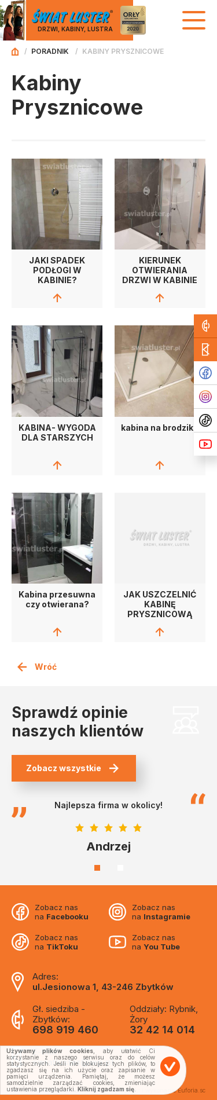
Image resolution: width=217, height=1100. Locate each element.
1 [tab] (97, 868)
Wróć (37, 667)
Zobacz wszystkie (72, 768)
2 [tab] (120, 868)
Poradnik (50, 51)
